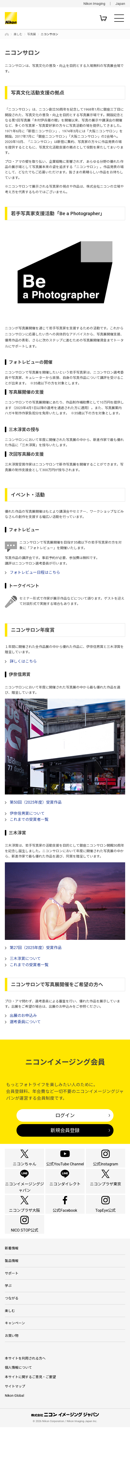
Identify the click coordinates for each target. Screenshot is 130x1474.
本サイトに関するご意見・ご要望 (30, 1423)
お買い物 (11, 1382)
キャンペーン (15, 1368)
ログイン (65, 1115)
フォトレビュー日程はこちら (35, 572)
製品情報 (11, 1301)
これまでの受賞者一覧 (29, 819)
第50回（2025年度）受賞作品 (36, 802)
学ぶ (8, 1328)
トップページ (7, 34)
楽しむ (18, 34)
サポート (11, 1314)
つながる (11, 1341)
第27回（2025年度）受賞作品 (36, 947)
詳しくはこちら (23, 661)
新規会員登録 (65, 1130)
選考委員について (25, 1022)
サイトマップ (15, 1433)
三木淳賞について (25, 958)
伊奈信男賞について (27, 813)
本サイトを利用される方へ (25, 1405)
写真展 (31, 34)
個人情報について (18, 1414)
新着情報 (11, 1287)
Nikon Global (14, 1442)
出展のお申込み (23, 1015)
